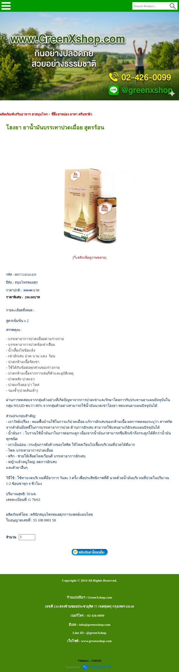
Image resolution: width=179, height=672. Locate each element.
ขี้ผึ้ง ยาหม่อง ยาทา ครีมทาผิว (71, 114)
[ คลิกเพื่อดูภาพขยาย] (89, 257)
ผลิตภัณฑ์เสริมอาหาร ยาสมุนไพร (24, 114)
